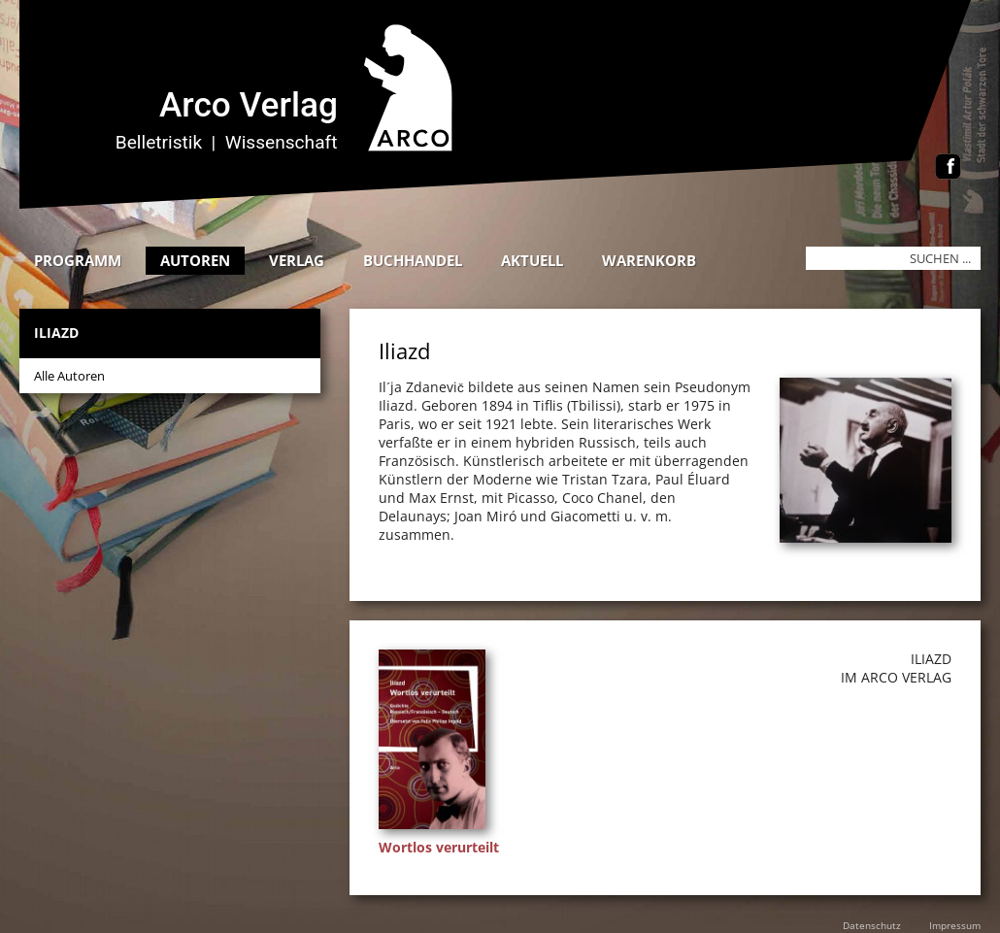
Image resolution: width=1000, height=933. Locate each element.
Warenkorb (649, 260)
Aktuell (532, 260)
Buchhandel (412, 260)
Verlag (296, 260)
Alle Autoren (69, 375)
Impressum (955, 925)
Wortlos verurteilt (439, 847)
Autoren (195, 260)
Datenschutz (872, 925)
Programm (77, 260)
